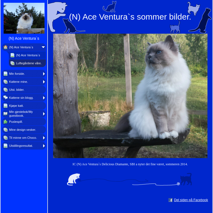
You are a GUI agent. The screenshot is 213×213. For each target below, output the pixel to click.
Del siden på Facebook (191, 200)
